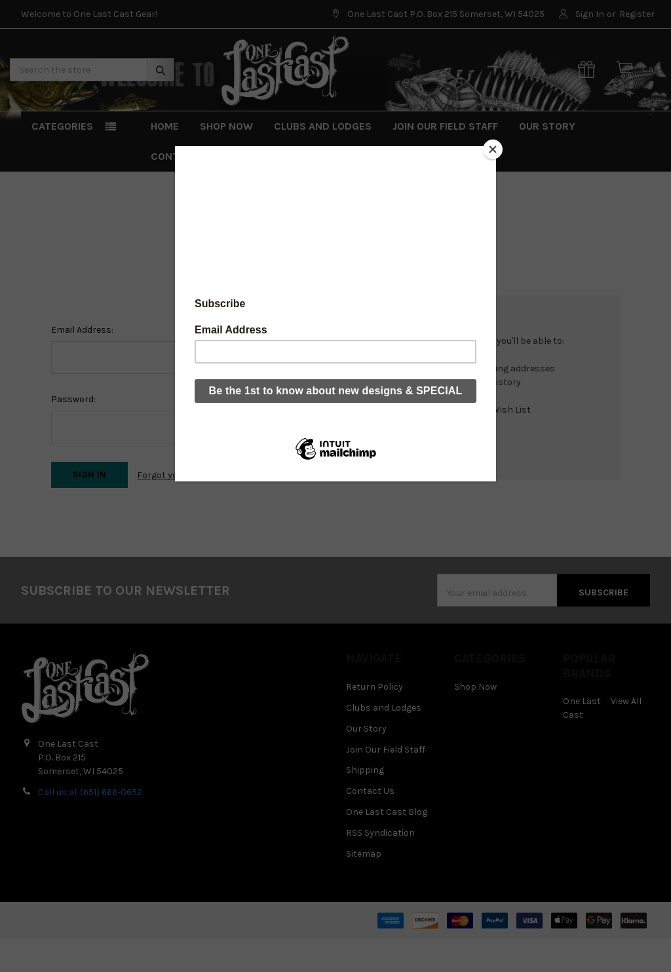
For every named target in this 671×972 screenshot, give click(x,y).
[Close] (493, 149)
